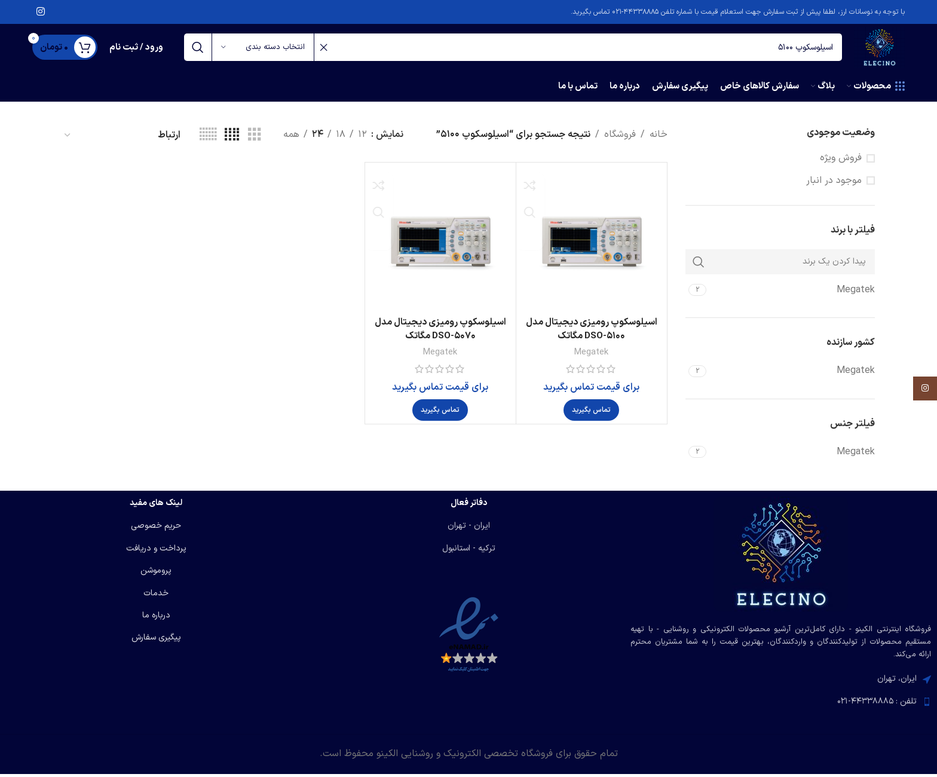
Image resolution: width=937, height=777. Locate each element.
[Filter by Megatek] (792, 298)
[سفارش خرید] (122, 143)
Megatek (591, 360)
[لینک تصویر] (781, 557)
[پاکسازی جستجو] (323, 52)
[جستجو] (508, 52)
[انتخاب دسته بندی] (263, 52)
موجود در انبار (834, 188)
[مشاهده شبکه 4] (232, 143)
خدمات (156, 596)
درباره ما (156, 618)
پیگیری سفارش (156, 641)
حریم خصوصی (156, 529)
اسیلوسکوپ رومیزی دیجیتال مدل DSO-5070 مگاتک (440, 337)
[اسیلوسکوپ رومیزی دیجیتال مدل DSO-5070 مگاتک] (440, 246)
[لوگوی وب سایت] (875, 51)
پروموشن (156, 573)
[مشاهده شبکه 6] (208, 143)
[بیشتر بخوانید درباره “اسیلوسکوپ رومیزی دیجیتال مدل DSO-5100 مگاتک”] (591, 418)
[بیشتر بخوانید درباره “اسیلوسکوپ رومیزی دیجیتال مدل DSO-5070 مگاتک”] (440, 418)
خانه (658, 143)
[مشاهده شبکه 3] (254, 143)
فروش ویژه (841, 166)
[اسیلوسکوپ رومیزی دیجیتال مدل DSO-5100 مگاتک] (591, 246)
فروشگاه (620, 143)
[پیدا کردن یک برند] (780, 270)
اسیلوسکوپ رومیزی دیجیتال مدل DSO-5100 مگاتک (591, 337)
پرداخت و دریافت (156, 551)
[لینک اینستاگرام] (40, 12)
